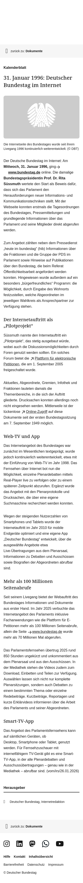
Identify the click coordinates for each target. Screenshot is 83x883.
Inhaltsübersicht (41, 856)
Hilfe (7, 856)
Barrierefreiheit (14, 864)
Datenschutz (36, 864)
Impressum (56, 864)
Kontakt (19, 856)
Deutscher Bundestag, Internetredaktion (37, 802)
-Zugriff (34, 412)
